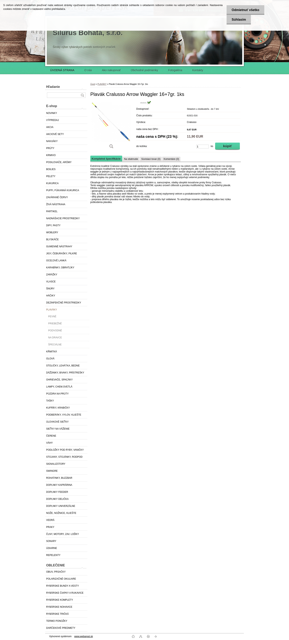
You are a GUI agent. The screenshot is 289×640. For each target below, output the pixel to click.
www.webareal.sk (83, 636)
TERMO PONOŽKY (56, 621)
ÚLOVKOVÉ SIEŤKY (57, 421)
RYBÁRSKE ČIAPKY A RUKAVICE (64, 592)
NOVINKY (51, 113)
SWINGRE (52, 471)
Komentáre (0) (171, 159)
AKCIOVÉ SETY (55, 134)
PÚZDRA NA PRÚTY (57, 393)
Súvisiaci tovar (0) (150, 159)
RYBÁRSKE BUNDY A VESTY (62, 585)
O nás (88, 70)
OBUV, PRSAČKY (56, 571)
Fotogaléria (175, 70)
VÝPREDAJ (52, 120)
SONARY (51, 541)
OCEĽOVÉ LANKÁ (56, 260)
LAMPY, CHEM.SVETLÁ (59, 386)
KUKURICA (52, 183)
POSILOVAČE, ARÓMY (58, 162)
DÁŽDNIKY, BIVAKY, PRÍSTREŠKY (65, 372)
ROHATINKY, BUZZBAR (59, 478)
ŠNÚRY (50, 288)
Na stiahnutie (131, 159)
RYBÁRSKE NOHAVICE (59, 607)
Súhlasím (239, 19)
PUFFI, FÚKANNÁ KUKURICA (62, 190)
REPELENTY (53, 555)
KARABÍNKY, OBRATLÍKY (60, 267)
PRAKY (50, 527)
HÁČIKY (50, 295)
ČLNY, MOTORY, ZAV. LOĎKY (62, 534)
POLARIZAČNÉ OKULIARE (61, 578)
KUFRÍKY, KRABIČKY (58, 407)
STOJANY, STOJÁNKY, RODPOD (64, 456)
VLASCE (51, 281)
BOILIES (51, 169)
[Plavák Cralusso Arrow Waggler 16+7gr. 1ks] (111, 126)
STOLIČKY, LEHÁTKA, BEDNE (63, 365)
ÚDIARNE (51, 548)
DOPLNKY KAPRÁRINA (59, 485)
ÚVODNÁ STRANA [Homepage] (62, 70)
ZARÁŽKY (51, 274)
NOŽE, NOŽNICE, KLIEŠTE (61, 513)
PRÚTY (50, 148)
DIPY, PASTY (53, 225)
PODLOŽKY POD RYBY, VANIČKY (65, 449)
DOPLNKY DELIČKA (57, 499)
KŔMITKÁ (51, 351)
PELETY (50, 176)
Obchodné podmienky (144, 70)
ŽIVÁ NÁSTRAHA (55, 204)
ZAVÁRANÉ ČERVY (57, 197)
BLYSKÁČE (52, 239)
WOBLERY (52, 232)
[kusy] (202, 146)
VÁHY (49, 442)
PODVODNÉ (55, 330)
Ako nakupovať (111, 70)
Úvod (92, 84)
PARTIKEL (52, 211)
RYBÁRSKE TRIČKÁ (57, 614)
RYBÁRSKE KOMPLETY (59, 599)
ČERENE (51, 435)
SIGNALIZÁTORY (55, 464)
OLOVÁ (50, 358)
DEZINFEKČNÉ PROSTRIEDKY (63, 302)
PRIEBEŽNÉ (55, 323)
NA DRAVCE (55, 337)
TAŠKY (50, 400)
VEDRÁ (50, 520)
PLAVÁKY (51, 309)
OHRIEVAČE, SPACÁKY (59, 379)
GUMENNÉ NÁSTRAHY (59, 246)
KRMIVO (51, 155)
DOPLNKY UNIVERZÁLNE (60, 506)
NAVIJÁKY (52, 141)
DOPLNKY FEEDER (57, 492)
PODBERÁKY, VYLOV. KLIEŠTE (63, 414)
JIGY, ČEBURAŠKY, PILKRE (61, 253)
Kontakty (197, 70)
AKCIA (49, 127)
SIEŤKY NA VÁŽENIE (57, 428)
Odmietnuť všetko (245, 10)
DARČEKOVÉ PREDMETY (60, 628)
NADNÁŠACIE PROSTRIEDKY (63, 218)
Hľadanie (53, 86)
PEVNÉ (52, 316)
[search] (82, 95)
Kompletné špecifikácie (106, 158)
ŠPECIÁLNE (55, 344)
